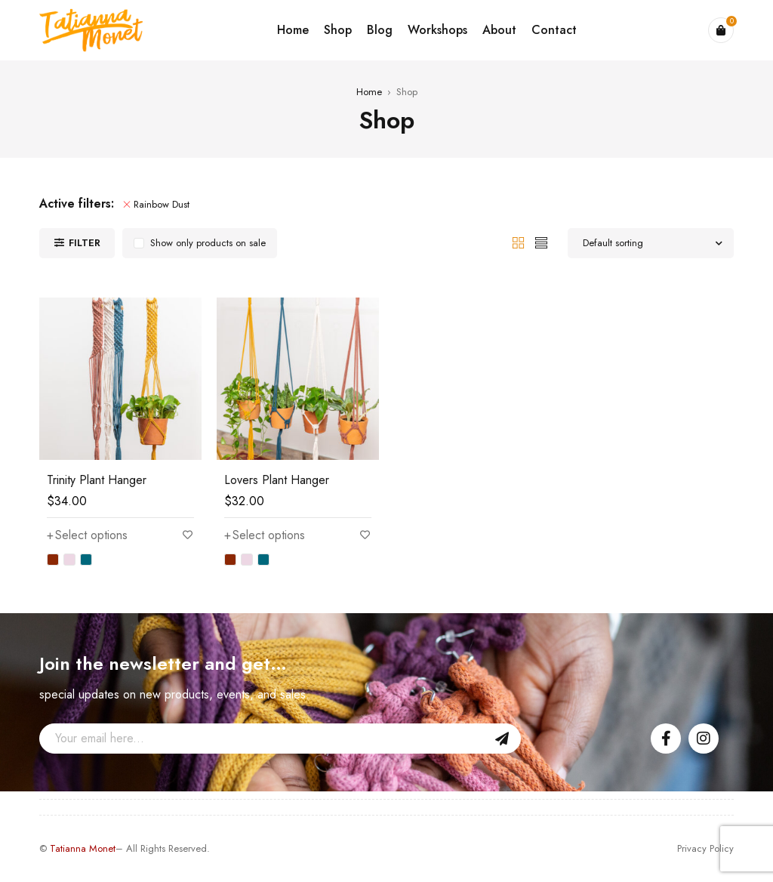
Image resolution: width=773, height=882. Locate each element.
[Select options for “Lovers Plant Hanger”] (264, 535)
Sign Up (502, 738)
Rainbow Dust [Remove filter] (161, 204)
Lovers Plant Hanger (276, 480)
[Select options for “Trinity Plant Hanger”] (87, 535)
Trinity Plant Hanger (96, 480)
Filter (84, 243)
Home (369, 92)
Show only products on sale (208, 243)
